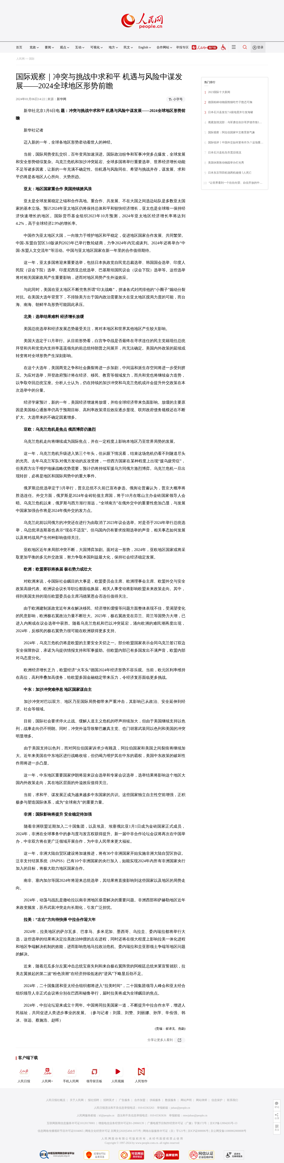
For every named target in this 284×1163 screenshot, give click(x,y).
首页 (19, 47)
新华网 (61, 99)
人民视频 (118, 1074)
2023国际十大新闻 (219, 92)
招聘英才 (108, 1100)
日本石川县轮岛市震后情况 (224, 152)
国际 (32, 58)
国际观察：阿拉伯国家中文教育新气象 (231, 132)
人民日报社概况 (55, 1100)
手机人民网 (71, 1074)
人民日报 (24, 1074)
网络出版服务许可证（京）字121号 (164, 1130)
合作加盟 (139, 1100)
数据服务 (170, 1100)
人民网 (20, 58)
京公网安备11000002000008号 (228, 1130)
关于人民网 (77, 1100)
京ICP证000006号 (198, 1130)
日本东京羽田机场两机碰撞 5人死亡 (230, 172)
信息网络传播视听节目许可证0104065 (60, 1130)
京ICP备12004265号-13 (223, 1123)
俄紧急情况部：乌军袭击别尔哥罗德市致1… (235, 122)
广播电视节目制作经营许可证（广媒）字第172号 (177, 1123)
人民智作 (141, 1074)
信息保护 (216, 1100)
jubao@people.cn (180, 1107)
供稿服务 (155, 1100)
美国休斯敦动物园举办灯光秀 (226, 162)
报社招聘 (93, 1100)
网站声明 (186, 1100)
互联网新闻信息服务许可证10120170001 (71, 1123)
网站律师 (201, 1100)
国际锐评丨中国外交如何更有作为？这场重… (235, 142)
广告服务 (124, 1100)
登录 (260, 47)
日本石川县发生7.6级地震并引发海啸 (230, 112)
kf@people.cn (106, 1115)
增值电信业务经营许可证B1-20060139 (121, 1123)
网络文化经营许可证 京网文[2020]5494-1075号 (113, 1130)
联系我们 (232, 1100)
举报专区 (182, 47)
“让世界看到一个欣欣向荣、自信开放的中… (235, 182)
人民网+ (47, 1074)
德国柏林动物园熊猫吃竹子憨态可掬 (230, 102)
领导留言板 (94, 1074)
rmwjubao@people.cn (195, 1115)
